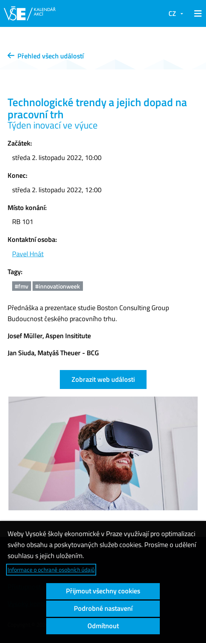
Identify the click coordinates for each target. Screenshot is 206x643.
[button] (196, 14)
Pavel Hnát (28, 254)
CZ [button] (172, 13)
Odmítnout (103, 626)
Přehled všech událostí (46, 56)
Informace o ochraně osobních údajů (51, 569)
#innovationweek (57, 286)
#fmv (21, 286)
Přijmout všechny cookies (103, 591)
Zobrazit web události (103, 379)
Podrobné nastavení (103, 608)
